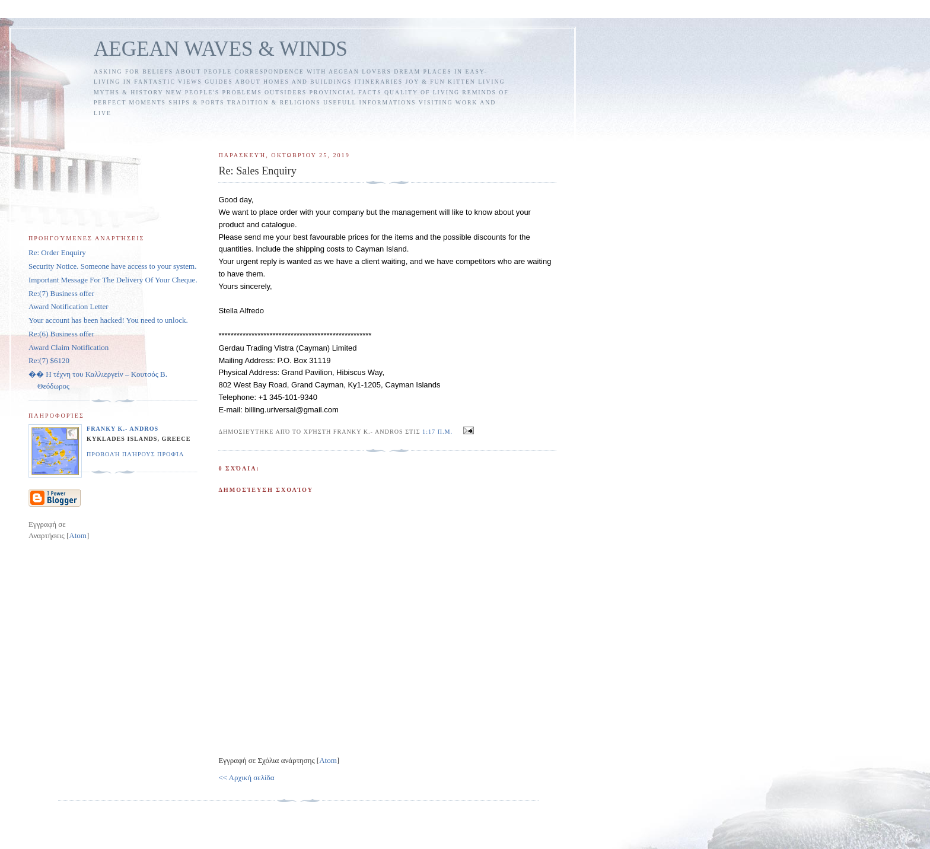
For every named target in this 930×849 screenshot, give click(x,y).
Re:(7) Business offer (61, 293)
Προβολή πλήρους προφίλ (135, 454)
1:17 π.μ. (438, 431)
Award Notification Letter (68, 306)
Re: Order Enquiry (57, 252)
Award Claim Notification (68, 347)
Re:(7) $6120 (48, 360)
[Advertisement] (436, 129)
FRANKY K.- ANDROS (122, 428)
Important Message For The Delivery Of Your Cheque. (113, 279)
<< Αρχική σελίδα (246, 777)
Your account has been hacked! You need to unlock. (108, 320)
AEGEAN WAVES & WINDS (221, 49)
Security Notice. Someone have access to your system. (112, 266)
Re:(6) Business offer (61, 333)
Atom (328, 760)
